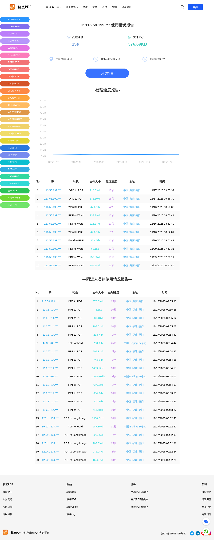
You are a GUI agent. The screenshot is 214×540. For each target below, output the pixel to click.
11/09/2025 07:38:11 (162, 257)
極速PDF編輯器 (139, 506)
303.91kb (98, 351)
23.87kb (98, 334)
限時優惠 (126, 7)
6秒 (114, 401)
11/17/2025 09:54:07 (164, 376)
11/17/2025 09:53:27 (164, 409)
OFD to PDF (76, 190)
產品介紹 (206, 506)
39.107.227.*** (50, 426)
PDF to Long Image (75, 418)
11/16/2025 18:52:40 (162, 223)
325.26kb (98, 434)
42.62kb (95, 232)
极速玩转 (71, 491)
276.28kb (98, 451)
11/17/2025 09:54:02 (164, 384)
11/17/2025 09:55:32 (162, 190)
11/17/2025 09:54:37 (164, 351)
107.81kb (98, 326)
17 (37, 434)
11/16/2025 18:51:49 (162, 240)
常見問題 (7, 499)
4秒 (111, 206)
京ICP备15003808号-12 (173, 533)
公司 (204, 484)
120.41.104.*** (50, 418)
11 (37, 384)
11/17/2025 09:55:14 (164, 317)
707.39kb (98, 443)
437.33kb (98, 384)
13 (37, 401)
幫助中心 (7, 491)
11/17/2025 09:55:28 (164, 309)
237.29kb (95, 215)
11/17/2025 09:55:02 (164, 326)
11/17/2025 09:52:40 (164, 426)
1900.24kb (98, 418)
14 (37, 409)
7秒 (111, 232)
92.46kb (95, 240)
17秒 (111, 190)
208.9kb (98, 343)
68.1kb (95, 248)
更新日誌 (206, 514)
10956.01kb (98, 376)
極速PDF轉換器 (139, 499)
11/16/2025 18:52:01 (162, 232)
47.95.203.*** (50, 343)
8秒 (114, 351)
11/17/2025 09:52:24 (164, 451)
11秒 (111, 240)
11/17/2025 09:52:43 (164, 418)
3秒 (114, 451)
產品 (69, 484)
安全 (94, 7)
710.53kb (95, 190)
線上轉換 (71, 7)
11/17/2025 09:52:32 (164, 434)
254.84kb (95, 265)
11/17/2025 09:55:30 (162, 198)
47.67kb (95, 206)
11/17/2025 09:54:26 (164, 359)
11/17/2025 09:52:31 (164, 443)
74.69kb (98, 359)
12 (37, 393)
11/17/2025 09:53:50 (164, 393)
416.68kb (98, 409)
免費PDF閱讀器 (139, 491)
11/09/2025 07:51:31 (162, 248)
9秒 (114, 334)
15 (37, 418)
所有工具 (54, 7)
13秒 (114, 459)
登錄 (195, 7)
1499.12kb (98, 368)
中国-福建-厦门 (135, 309)
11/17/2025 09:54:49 (164, 334)
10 (37, 265)
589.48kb (98, 317)
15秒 (111, 198)
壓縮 (85, 7)
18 (37, 443)
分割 (114, 7)
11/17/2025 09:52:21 (164, 459)
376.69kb (95, 198)
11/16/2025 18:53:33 (162, 206)
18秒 (114, 418)
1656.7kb (98, 459)
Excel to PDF (76, 240)
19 (37, 451)
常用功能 (7, 506)
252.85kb (95, 257)
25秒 (114, 343)
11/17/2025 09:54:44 (164, 343)
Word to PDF (75, 206)
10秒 (111, 215)
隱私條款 (7, 514)
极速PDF (8, 484)
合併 (104, 7)
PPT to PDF (75, 309)
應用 (133, 484)
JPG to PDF (75, 376)
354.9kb (98, 393)
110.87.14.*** (50, 309)
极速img (70, 514)
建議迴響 (206, 499)
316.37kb (95, 223)
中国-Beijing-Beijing (135, 343)
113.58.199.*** (52, 190)
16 (37, 426)
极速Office (72, 506)
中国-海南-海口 (132, 190)
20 (37, 459)
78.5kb (98, 309)
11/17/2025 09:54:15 (164, 368)
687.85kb (98, 426)
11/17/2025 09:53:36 (164, 401)
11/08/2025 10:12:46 (162, 265)
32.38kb (98, 401)
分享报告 (107, 73)
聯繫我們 (206, 491)
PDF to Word (75, 215)
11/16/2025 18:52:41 (162, 215)
